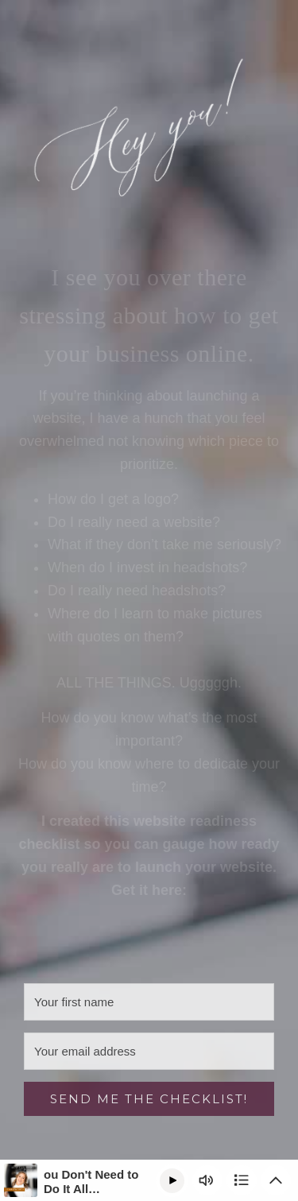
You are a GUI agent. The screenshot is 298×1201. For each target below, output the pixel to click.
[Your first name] (149, 1002)
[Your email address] (149, 1051)
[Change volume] (207, 1180)
